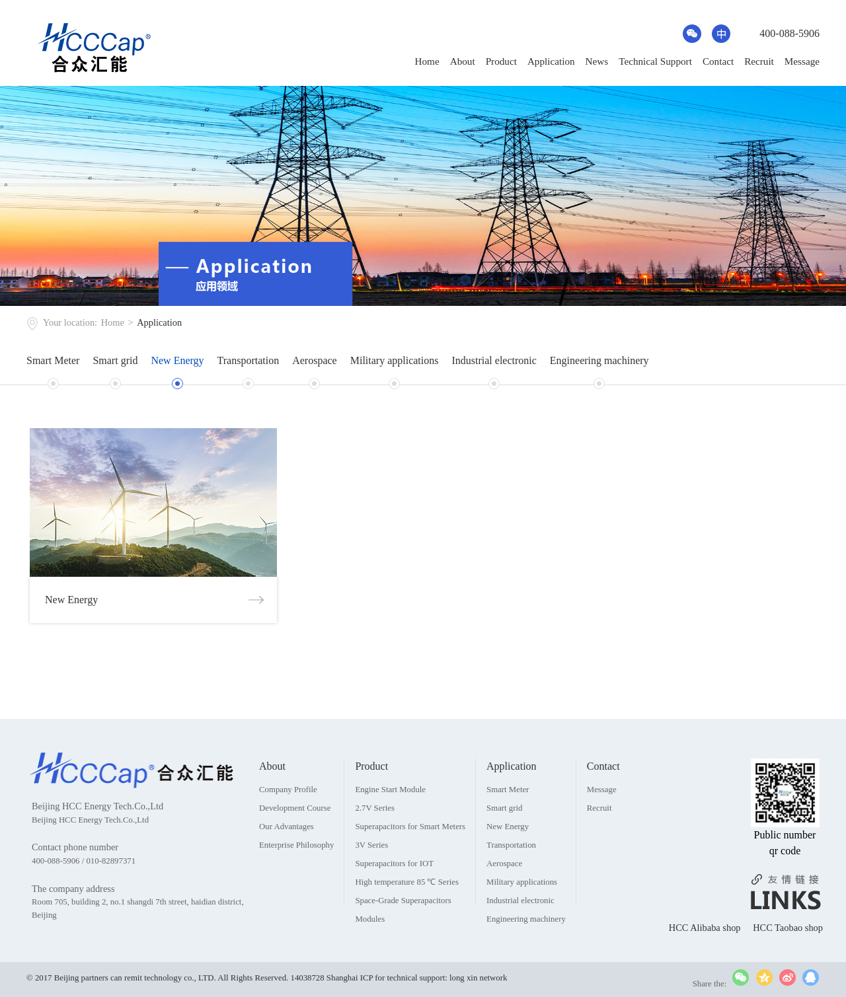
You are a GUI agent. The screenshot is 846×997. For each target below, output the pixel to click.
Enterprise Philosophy (296, 877)
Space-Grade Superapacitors (403, 933)
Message (802, 61)
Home (427, 61)
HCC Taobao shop (788, 960)
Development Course (294, 840)
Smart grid (115, 360)
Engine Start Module (390, 822)
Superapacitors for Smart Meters (410, 859)
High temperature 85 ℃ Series (407, 914)
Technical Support (655, 61)
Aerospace (314, 360)
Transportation (248, 360)
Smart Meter (52, 360)
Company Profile (288, 822)
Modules (370, 951)
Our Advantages (286, 859)
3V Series (371, 877)
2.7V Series (374, 840)
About (462, 61)
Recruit (759, 61)
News (597, 61)
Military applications (394, 360)
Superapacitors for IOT (394, 896)
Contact (718, 61)
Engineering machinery (599, 360)
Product (501, 61)
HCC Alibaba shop (706, 960)
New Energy (177, 360)
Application (551, 61)
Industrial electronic (493, 360)
